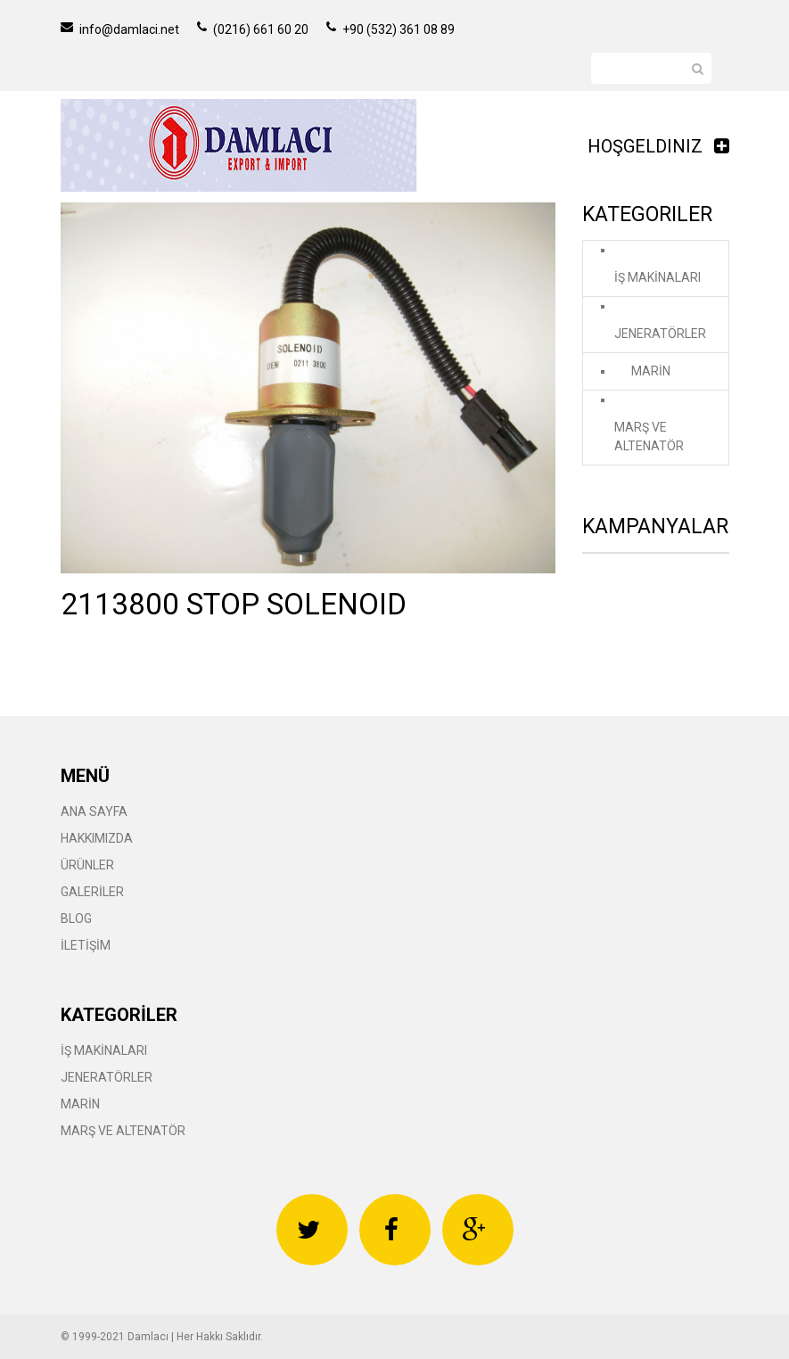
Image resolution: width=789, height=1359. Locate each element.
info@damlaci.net (120, 29)
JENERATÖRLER (660, 333)
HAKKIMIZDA (97, 838)
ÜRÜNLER (87, 865)
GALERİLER (92, 892)
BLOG (76, 918)
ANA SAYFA (94, 811)
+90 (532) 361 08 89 (390, 29)
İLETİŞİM (86, 945)
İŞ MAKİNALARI (657, 277)
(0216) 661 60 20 (252, 29)
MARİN (650, 371)
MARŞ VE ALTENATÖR (649, 436)
